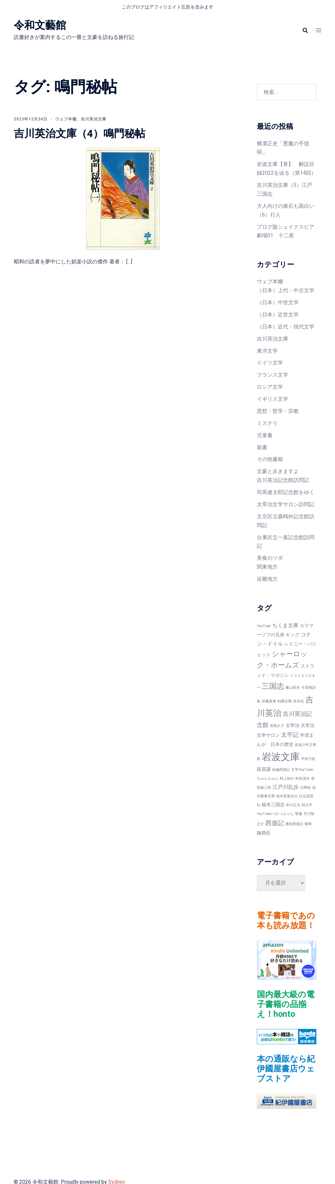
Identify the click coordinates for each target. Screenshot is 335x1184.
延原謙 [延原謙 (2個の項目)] (264, 769)
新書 (262, 447)
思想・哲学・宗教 (278, 411)
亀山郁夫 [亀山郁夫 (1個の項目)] (293, 687)
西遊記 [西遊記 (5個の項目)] (274, 823)
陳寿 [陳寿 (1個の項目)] (308, 824)
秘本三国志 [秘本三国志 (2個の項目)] (273, 804)
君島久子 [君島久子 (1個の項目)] (277, 726)
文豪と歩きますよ (278, 471)
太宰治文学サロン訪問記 (285, 504)
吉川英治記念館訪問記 (283, 480)
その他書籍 (270, 459)
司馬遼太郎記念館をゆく (285, 492)
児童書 (265, 435)
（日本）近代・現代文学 (285, 327)
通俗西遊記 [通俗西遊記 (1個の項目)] (294, 824)
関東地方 (267, 567)
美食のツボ (270, 558)
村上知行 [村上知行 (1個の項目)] (287, 778)
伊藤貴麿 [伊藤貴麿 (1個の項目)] (269, 701)
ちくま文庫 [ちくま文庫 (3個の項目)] (285, 625)
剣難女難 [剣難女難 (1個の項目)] (284, 701)
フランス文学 (272, 375)
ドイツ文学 (270, 363)
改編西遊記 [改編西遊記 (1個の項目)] (281, 770)
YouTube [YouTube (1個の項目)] (264, 626)
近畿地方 (267, 579)
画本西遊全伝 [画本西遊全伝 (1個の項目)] (287, 796)
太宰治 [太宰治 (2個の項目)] (292, 725)
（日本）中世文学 (278, 302)
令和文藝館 (40, 25)
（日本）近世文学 (278, 314)
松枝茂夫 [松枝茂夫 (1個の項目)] (302, 778)
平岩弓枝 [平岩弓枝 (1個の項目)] (308, 759)
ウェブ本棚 (66, 119)
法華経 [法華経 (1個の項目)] (305, 788)
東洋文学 (267, 351)
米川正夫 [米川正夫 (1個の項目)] (293, 805)
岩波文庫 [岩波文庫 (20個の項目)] (281, 756)
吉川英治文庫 (93, 119)
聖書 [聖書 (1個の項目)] (298, 814)
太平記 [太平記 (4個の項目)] (290, 734)
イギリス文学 (272, 399)
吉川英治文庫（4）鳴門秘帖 (79, 133)
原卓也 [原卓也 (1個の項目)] (298, 701)
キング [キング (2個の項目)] (292, 634)
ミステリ (267, 423)
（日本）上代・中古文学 (285, 290)
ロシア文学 (270, 387)
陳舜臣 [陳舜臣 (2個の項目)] (264, 833)
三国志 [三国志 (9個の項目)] (273, 686)
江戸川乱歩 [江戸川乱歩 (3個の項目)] (286, 787)
